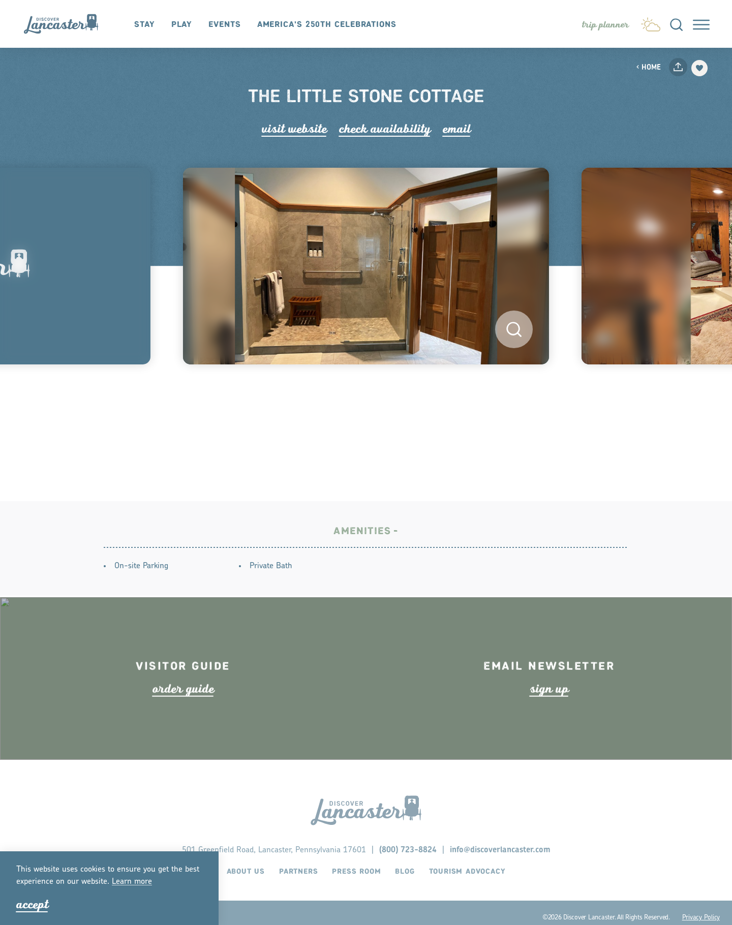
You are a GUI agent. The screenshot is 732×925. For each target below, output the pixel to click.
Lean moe (132, 882)
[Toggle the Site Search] (676, 24)
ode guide (183, 707)
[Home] (66, 24)
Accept (32, 904)
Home (648, 68)
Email (457, 128)
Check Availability (385, 128)
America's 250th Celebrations (326, 24)
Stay (144, 24)
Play (182, 24)
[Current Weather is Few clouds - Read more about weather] (650, 22)
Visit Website (294, 128)
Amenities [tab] (362, 533)
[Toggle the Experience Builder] (605, 25)
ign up (549, 707)
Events (224, 24)
